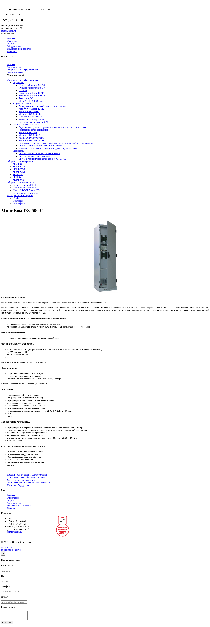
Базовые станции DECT (24, 185)
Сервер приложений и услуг (27, 193)
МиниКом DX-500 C (29, 111)
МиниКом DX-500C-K (30, 114)
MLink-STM (19, 169)
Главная (11, 38)
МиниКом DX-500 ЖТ (30, 135)
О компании (13, 41)
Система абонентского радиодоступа (37, 156)
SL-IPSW (17, 177)
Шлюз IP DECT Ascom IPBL (27, 190)
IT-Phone (23, 90)
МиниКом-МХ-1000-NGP (31, 101)
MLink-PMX (19, 166)
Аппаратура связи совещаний (33, 130)
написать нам (7, 33)
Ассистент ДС (26, 98)
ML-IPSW (18, 174)
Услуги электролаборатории (21, 480)
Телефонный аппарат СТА (32, 119)
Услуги (10, 43)
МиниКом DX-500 (28, 132)
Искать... (5, 56)
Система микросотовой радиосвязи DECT (39, 153)
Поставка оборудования (19, 485)
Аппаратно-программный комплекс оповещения (42, 106)
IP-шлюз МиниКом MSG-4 (32, 88)
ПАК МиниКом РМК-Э (30, 116)
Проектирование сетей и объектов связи (27, 474)
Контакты (12, 51)
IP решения (18, 82)
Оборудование (14, 46)
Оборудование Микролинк (20, 161)
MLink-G (17, 164)
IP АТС (16, 198)
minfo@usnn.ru (8, 30)
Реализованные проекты (19, 49)
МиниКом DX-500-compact (32, 140)
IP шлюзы (18, 201)
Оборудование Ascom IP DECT (22, 182)
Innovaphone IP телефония (20, 195)
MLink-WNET (20, 172)
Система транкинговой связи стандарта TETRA (42, 158)
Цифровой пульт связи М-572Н (34, 122)
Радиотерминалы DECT (24, 187)
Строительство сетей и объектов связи (26, 477)
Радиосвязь (18, 151)
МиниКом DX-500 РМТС (31, 137)
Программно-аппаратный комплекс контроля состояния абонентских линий (56, 143)
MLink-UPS (18, 179)
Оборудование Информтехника (22, 80)
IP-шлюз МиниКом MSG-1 (32, 85)
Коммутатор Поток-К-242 (31, 93)
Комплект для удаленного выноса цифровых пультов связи (48, 148)
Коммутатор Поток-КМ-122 (32, 95)
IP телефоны (19, 203)
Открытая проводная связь (26, 124)
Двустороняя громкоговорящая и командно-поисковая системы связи (53, 127)
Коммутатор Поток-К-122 (31, 109)
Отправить (7, 624)
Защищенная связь (22, 103)
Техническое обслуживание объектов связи (28, 482)
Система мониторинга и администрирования (41, 145)
